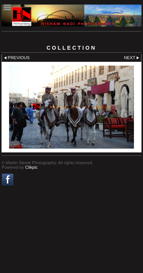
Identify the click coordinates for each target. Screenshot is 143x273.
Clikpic (31, 167)
